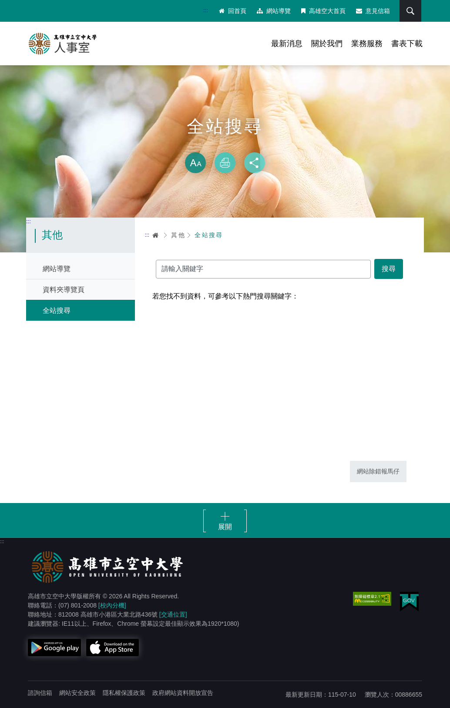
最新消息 (286, 43)
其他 (178, 235)
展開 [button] (225, 526)
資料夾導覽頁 (63, 289)
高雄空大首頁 (323, 10)
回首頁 (232, 10)
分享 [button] (254, 162)
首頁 (155, 235)
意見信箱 (373, 10)
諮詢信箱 (40, 692)
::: (205, 10)
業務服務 (367, 43)
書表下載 (407, 43)
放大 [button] (195, 162)
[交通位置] (173, 614)
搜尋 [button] (410, 11)
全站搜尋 (57, 310)
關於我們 (327, 43)
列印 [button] (225, 162)
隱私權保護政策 (124, 692)
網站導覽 (274, 10)
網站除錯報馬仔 (378, 471)
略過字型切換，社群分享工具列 (225, 143)
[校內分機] (112, 605)
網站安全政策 (77, 692)
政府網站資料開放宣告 (182, 692)
